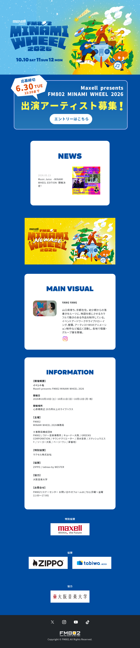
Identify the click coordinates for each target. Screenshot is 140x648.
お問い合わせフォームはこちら (74, 492)
